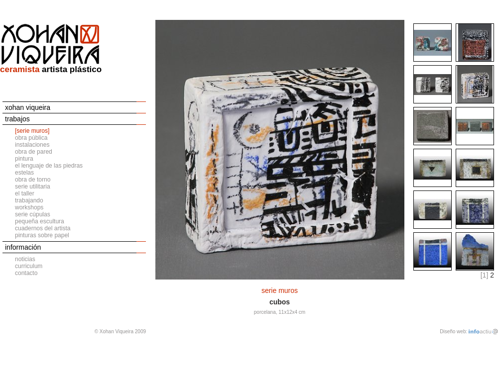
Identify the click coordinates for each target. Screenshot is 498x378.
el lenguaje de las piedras (49, 165)
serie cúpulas (32, 214)
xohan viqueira (27, 107)
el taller (24, 193)
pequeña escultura (39, 221)
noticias (25, 259)
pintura (24, 158)
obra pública (31, 137)
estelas (24, 172)
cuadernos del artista (42, 228)
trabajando (29, 200)
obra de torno (32, 179)
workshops (29, 207)
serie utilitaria (32, 186)
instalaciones (32, 144)
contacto (26, 273)
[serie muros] (32, 130)
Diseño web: (453, 331)
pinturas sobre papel (42, 235)
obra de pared (33, 151)
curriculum (28, 266)
